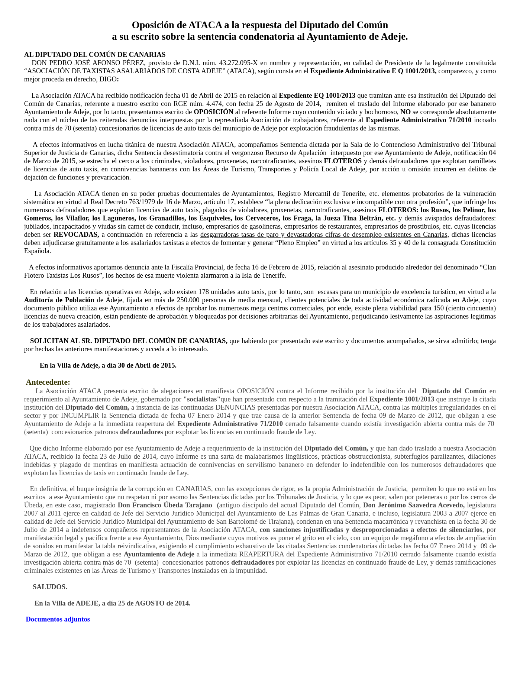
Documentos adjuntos (58, 619)
